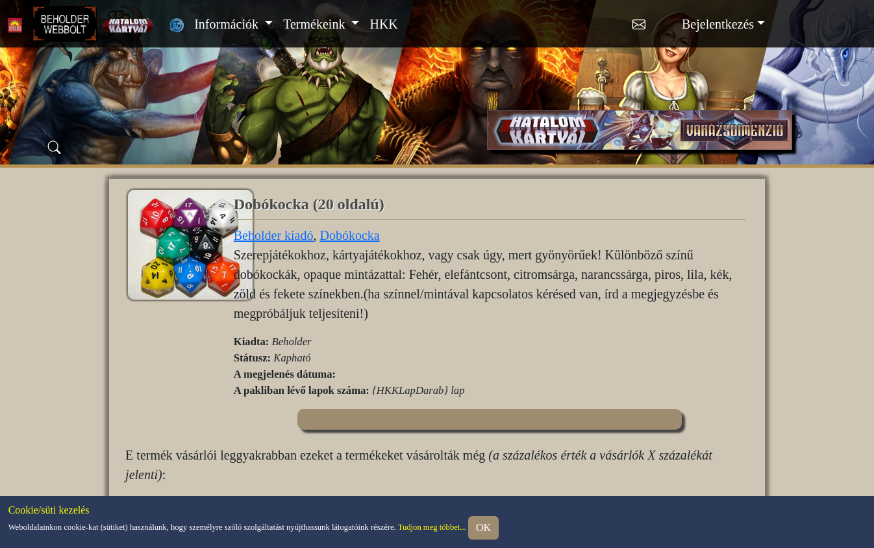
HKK (383, 24)
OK (483, 527)
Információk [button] (228, 24)
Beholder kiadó (274, 235)
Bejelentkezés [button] (718, 24)
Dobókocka (349, 235)
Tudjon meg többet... (432, 527)
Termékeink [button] (315, 24)
